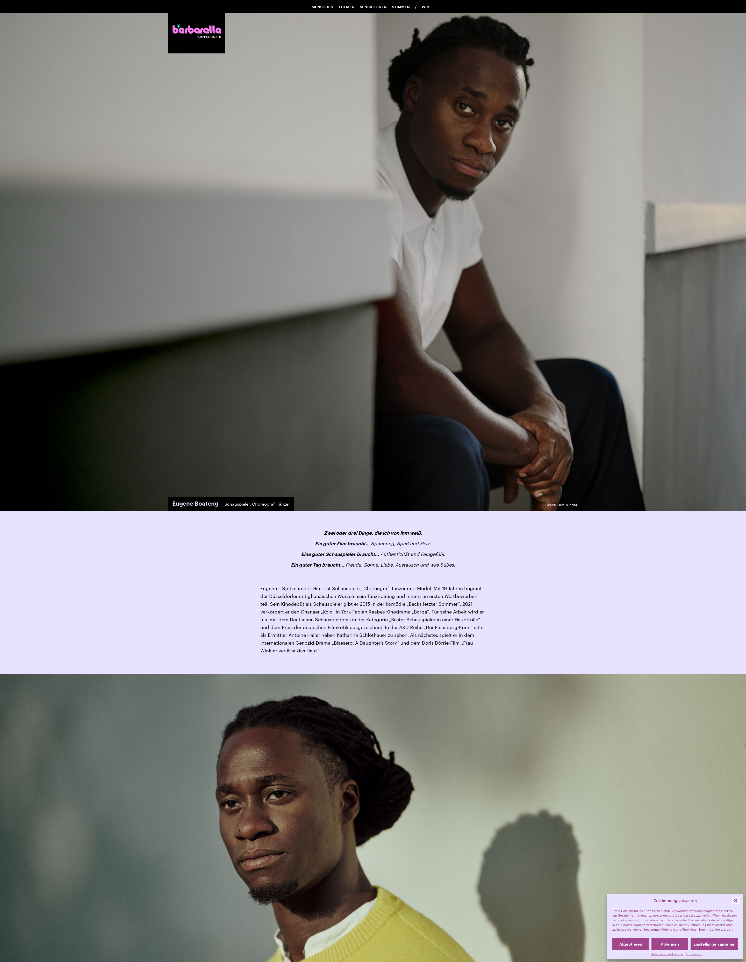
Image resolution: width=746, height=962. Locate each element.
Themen (347, 7)
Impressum (694, 954)
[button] (735, 900)
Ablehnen (670, 944)
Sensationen (373, 7)
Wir (425, 7)
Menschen (322, 7)
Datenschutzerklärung (667, 954)
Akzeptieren (630, 944)
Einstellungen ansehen (714, 944)
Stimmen (401, 7)
